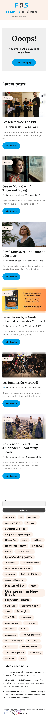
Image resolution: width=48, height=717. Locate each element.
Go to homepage (24, 62)
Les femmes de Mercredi (20, 383)
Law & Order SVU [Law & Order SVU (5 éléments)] (30, 574)
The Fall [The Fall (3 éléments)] (23, 629)
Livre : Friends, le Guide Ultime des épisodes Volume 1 (23, 319)
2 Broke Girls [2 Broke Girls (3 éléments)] (9, 517)
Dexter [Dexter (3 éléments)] (24, 540)
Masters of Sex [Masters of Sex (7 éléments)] (14, 585)
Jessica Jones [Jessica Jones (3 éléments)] (10, 574)
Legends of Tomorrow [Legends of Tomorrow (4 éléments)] (14, 580)
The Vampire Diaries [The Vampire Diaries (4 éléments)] (30, 647)
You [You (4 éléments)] (22, 658)
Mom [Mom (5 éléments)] (33, 585)
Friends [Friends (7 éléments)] (37, 545)
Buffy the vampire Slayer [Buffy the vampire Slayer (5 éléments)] (18, 534)
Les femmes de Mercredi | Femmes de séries (21, 672)
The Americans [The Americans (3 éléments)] (26, 617)
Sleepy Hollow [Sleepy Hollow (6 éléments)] (30, 605)
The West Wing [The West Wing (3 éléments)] (35, 653)
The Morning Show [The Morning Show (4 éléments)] (13, 641)
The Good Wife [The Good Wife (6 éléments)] (31, 634)
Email (4, 500)
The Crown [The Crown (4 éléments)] (10, 629)
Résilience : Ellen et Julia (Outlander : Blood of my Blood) (20, 448)
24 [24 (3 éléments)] (21, 517)
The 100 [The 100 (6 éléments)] (10, 617)
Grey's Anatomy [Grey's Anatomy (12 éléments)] (18, 557)
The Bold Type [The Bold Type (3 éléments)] (31, 623)
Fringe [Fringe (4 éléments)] (8, 551)
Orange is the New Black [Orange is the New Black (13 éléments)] (21, 593)
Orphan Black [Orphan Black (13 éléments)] (17, 600)
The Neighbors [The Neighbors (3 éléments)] (33, 641)
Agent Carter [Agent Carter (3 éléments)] (32, 517)
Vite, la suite (11, 146)
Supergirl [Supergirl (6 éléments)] (22, 611)
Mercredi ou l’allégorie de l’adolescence (18, 675)
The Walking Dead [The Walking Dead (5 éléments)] (14, 652)
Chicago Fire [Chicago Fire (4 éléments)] (10, 540)
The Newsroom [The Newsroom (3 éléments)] (10, 647)
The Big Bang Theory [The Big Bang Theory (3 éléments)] (12, 623)
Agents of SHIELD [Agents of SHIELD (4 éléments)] (12, 523)
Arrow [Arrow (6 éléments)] (30, 522)
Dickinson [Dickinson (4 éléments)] (37, 540)
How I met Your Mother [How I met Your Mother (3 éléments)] (31, 563)
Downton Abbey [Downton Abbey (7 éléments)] (15, 545)
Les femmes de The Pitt (19, 122)
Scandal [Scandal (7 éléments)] (10, 605)
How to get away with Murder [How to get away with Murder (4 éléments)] (17, 568)
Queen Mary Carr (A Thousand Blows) (17, 188)
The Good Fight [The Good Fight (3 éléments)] (10, 635)
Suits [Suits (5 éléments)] (7, 611)
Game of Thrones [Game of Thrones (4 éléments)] (24, 551)
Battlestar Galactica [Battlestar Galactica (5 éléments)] (15, 529)
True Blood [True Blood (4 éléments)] (9, 658)
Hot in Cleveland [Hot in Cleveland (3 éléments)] (10, 563)
